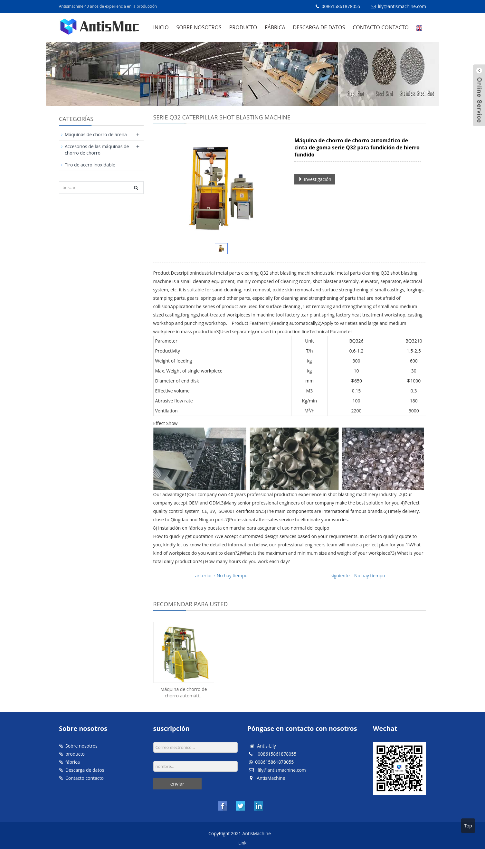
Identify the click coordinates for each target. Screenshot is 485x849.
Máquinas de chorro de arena (96, 134)
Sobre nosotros (199, 27)
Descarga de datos (319, 27)
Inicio (161, 27)
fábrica (275, 27)
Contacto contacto (381, 27)
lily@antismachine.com (402, 6)
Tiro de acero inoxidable (90, 165)
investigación (314, 179)
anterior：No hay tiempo (221, 575)
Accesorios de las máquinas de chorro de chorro (97, 149)
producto (243, 27)
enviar (177, 783)
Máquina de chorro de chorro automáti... (183, 692)
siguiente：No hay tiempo (358, 575)
